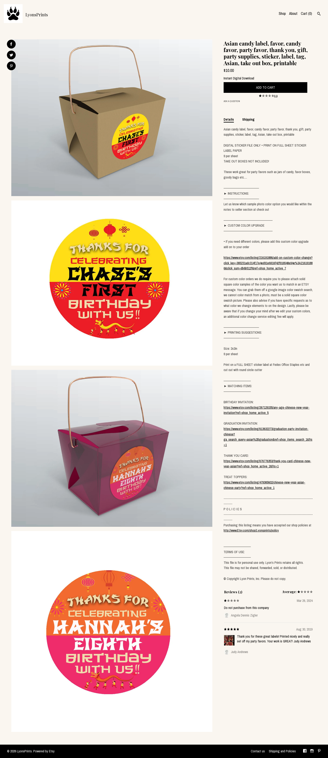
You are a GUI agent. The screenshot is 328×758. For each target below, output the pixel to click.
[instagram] (312, 751)
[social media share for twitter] (11, 55)
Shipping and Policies (282, 751)
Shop (282, 13)
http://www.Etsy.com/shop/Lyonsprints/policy (251, 530)
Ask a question (232, 101)
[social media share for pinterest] (11, 66)
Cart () (306, 13)
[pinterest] (319, 751)
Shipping (248, 119)
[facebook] (304, 751)
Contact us (258, 751)
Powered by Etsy (44, 751)
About (293, 13)
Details (229, 119)
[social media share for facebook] (11, 44)
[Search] (318, 14)
